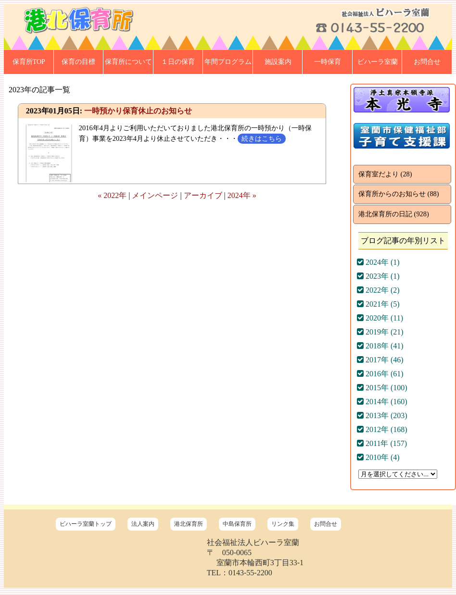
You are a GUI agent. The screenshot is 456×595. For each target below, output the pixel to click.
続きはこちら (261, 138)
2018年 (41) (380, 346)
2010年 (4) (378, 457)
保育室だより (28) (385, 174)
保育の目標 (78, 61)
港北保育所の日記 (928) (393, 214)
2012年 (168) (382, 429)
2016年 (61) (380, 374)
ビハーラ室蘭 (377, 61)
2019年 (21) (380, 332)
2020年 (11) (380, 318)
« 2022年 (112, 195)
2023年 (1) (378, 276)
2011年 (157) (382, 443)
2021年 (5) (378, 304)
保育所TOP (29, 61)
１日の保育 (178, 61)
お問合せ (427, 61)
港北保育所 (188, 524)
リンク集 (282, 524)
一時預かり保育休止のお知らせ (138, 111)
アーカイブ (203, 195)
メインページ (155, 195)
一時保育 (327, 61)
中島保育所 (237, 524)
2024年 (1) (378, 262)
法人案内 (142, 524)
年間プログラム (228, 61)
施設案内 (278, 61)
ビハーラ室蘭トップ (86, 524)
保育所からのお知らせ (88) (398, 194)
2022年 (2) (378, 290)
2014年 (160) (382, 401)
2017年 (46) (380, 360)
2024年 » (242, 195)
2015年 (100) (382, 388)
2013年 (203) (382, 415)
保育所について (128, 61)
